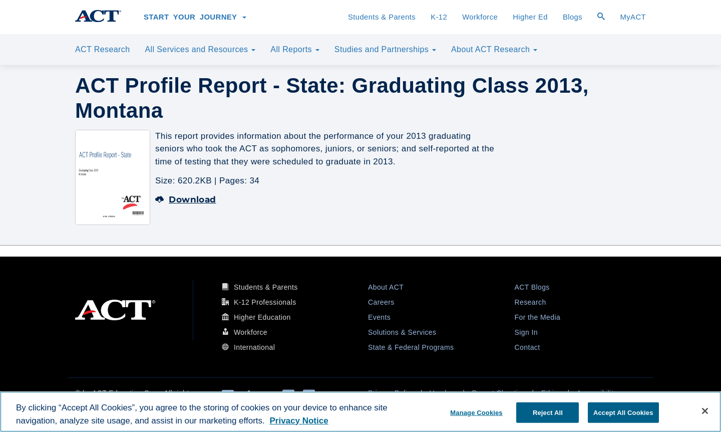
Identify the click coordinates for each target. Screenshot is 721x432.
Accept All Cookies (623, 412)
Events (379, 317)
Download (185, 199)
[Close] (705, 411)
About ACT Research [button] (494, 49)
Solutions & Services (402, 332)
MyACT (633, 17)
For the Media (538, 317)
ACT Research (102, 49)
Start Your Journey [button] (195, 17)
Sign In (526, 332)
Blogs (572, 17)
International (254, 347)
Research (530, 302)
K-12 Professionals (265, 302)
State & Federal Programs (411, 347)
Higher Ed (530, 17)
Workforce (480, 17)
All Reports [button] (294, 49)
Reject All (548, 412)
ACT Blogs (532, 287)
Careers (381, 302)
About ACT (386, 287)
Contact (527, 347)
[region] (360, 411)
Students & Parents (382, 17)
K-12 (439, 17)
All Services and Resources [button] (200, 49)
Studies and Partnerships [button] (385, 49)
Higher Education (262, 317)
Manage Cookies (476, 412)
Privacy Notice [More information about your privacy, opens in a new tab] (298, 420)
